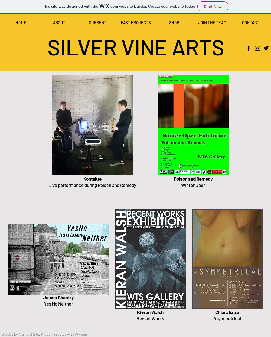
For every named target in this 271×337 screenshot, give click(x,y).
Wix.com (81, 334)
